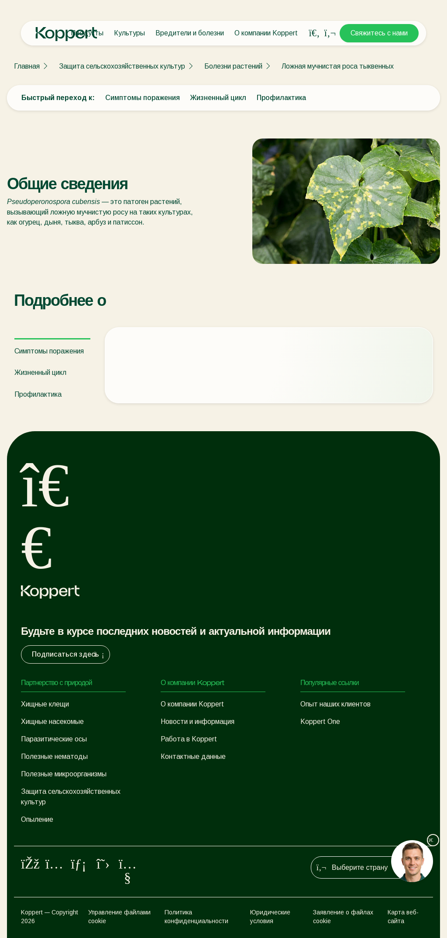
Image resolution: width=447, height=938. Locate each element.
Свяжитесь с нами (379, 33)
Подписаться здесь (69, 654)
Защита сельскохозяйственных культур (122, 66)
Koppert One (320, 721)
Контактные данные (193, 756)
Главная (27, 66)
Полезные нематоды (54, 756)
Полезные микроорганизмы (64, 774)
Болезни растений (233, 66)
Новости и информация (197, 721)
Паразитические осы (54, 739)
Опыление (37, 819)
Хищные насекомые (52, 721)
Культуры (129, 33)
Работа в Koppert (189, 739)
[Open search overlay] (314, 33)
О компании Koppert (266, 33)
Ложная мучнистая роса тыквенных (338, 66)
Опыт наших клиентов (335, 704)
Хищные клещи (45, 704)
